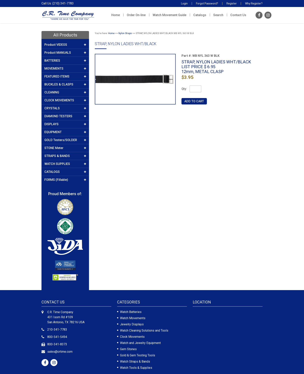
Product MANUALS (65, 53)
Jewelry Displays (132, 324)
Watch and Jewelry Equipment (140, 343)
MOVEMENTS (65, 68)
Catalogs (199, 15)
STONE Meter (65, 148)
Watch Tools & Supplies (136, 368)
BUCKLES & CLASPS (65, 84)
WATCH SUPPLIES (65, 164)
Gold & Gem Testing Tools (137, 355)
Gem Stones (128, 349)
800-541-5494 (57, 337)
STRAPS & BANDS (65, 156)
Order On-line (136, 15)
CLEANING (65, 92)
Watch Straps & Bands (135, 361)
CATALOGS (65, 172)
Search (218, 15)
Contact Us (238, 15)
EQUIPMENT (65, 132)
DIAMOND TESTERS (65, 116)
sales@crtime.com (60, 351)
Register (231, 3)
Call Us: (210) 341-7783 (57, 3)
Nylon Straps (125, 33)
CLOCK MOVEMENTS (65, 100)
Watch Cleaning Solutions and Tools (144, 330)
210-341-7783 (57, 329)
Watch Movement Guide (169, 15)
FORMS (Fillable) (65, 180)
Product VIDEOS (65, 45)
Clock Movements (132, 337)
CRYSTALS (65, 108)
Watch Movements (132, 318)
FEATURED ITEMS (65, 76)
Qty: (184, 89)
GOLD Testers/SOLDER (65, 140)
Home (115, 15)
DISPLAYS (65, 124)
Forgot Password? (207, 3)
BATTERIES (65, 61)
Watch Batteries (131, 312)
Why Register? (254, 3)
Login (184, 3)
